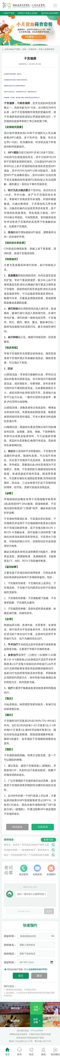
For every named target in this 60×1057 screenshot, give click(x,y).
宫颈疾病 (32, 49)
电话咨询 (17, 826)
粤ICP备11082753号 (43, 1041)
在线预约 (51, 870)
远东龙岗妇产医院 (12, 49)
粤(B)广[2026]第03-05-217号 (21, 1041)
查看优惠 (48, 839)
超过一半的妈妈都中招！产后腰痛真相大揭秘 (26, 855)
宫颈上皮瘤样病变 (46, 49)
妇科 (24, 49)
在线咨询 (43, 826)
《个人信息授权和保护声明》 (35, 969)
